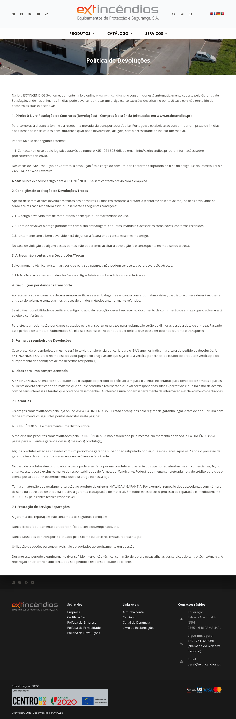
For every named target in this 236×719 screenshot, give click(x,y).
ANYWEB (58, 712)
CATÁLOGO (120, 33)
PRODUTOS (82, 33)
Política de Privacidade (84, 627)
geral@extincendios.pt (204, 664)
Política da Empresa (82, 622)
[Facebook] (30, 14)
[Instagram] (21, 14)
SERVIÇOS (156, 33)
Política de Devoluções (83, 633)
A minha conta (133, 612)
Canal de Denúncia (136, 622)
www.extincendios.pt (111, 95)
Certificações (76, 617)
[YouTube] (38, 14)
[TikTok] (46, 14)
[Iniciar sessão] (182, 14)
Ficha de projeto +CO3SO (26, 686)
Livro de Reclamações (138, 627)
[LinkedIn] (13, 14)
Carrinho (129, 617)
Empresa (73, 612)
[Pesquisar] (173, 14)
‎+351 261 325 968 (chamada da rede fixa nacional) (204, 646)
